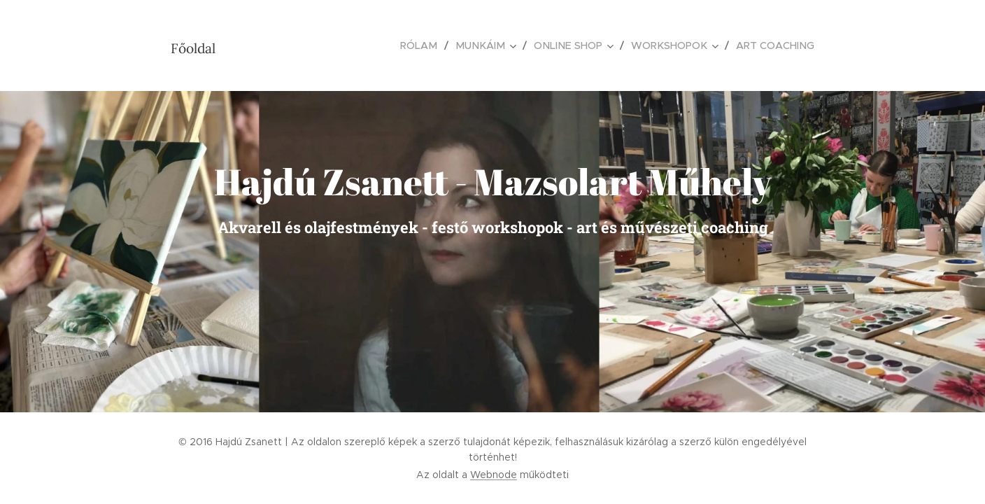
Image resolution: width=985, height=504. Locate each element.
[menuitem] (433, 45)
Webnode (493, 474)
